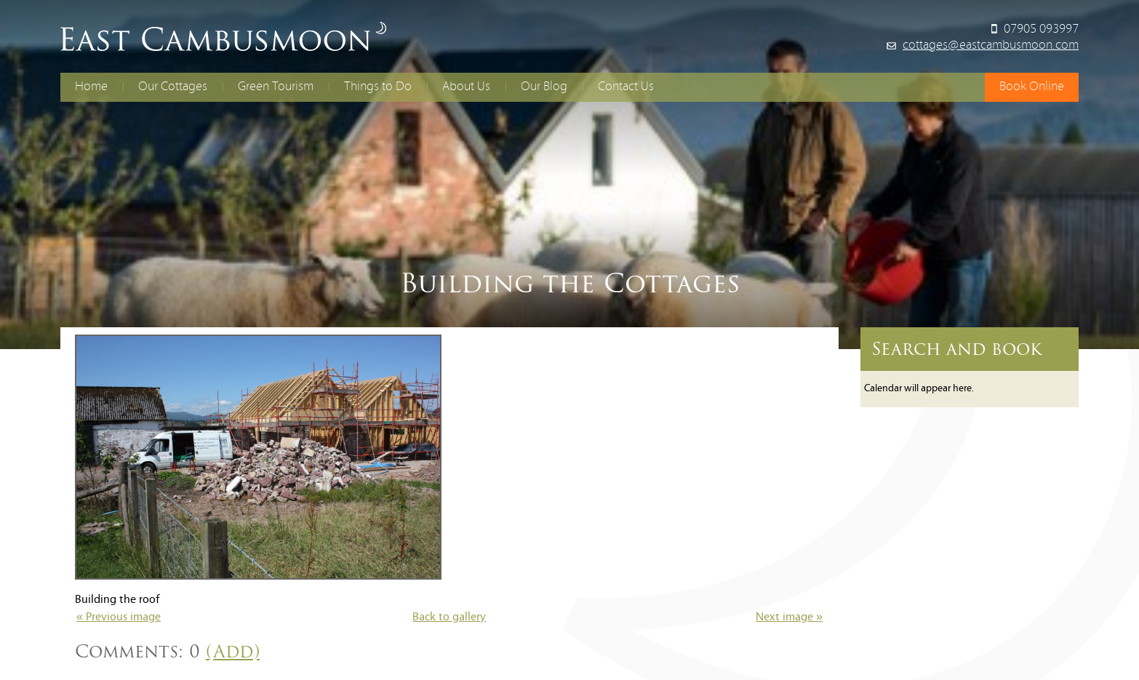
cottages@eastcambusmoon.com (991, 45)
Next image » (789, 617)
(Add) (233, 651)
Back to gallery (449, 617)
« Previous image (118, 617)
